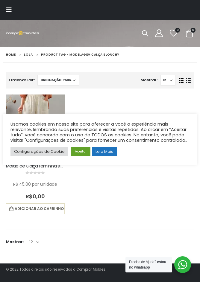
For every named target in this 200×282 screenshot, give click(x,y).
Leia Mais (104, 151)
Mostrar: (148, 80)
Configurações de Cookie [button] (39, 151)
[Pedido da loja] (58, 80)
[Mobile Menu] (11, 10)
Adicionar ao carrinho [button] (39, 208)
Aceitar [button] (81, 151)
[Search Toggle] (144, 33)
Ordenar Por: (22, 80)
